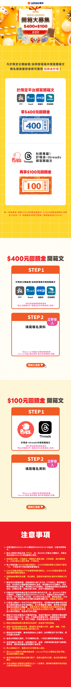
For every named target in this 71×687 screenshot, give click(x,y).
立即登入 (52, 321)
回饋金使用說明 (56, 599)
